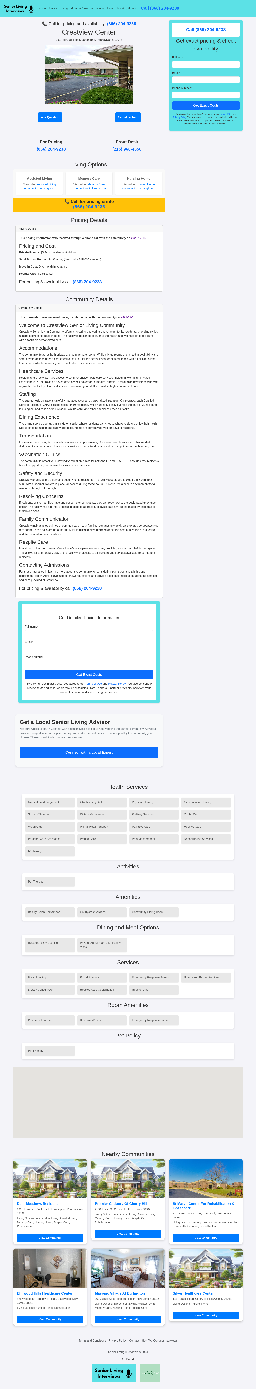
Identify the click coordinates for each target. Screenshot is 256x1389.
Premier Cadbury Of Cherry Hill (121, 1204)
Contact (134, 1340)
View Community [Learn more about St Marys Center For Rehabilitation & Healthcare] (206, 1237)
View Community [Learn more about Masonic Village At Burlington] (128, 1319)
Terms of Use (93, 683)
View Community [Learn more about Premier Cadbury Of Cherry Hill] (128, 1233)
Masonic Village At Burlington (120, 1293)
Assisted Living (58, 8)
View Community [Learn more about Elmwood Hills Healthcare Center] (50, 1319)
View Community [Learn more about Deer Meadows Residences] (50, 1237)
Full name (31, 626)
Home (42, 8)
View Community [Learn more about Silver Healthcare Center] (206, 1315)
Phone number (34, 657)
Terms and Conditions (92, 1340)
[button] (128, 1099)
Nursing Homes (127, 8)
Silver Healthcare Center (193, 1293)
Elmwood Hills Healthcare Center (44, 1293)
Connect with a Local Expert (89, 752)
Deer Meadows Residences (39, 1204)
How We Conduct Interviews (159, 1340)
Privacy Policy (117, 683)
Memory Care (79, 8)
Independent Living (102, 8)
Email (29, 641)
